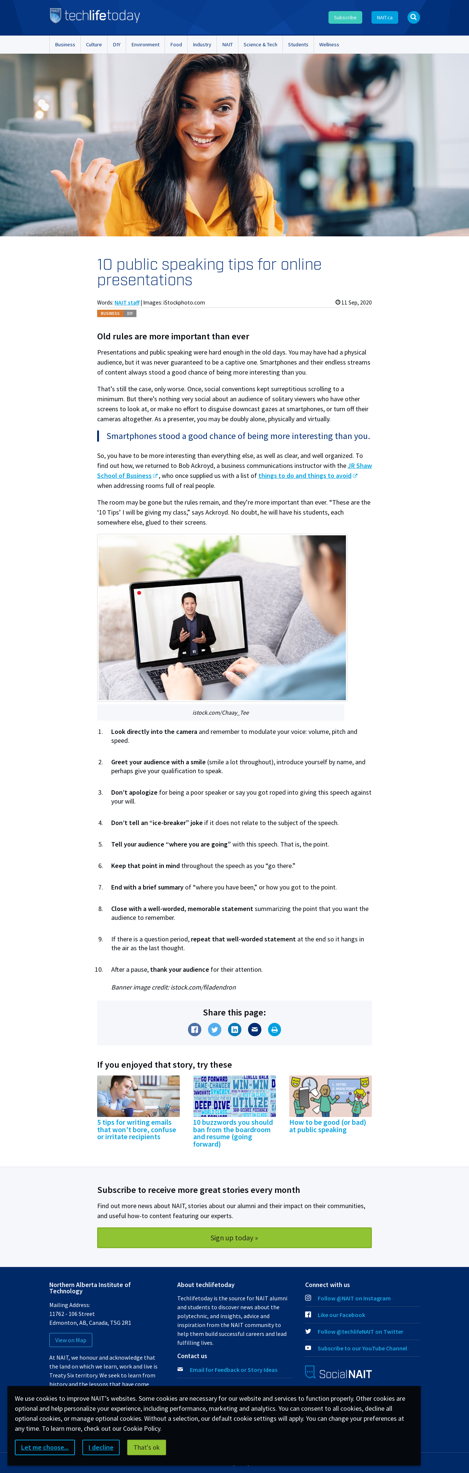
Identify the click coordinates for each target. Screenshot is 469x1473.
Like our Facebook (335, 1315)
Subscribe (345, 17)
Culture (94, 44)
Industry (202, 44)
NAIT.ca (385, 17)
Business (65, 44)
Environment (145, 44)
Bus (110, 313)
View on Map (70, 1340)
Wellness (329, 44)
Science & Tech (260, 44)
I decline (101, 1447)
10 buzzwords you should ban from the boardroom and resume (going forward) (233, 1133)
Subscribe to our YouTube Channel (356, 1348)
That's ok (146, 1447)
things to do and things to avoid (304, 475)
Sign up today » (234, 1237)
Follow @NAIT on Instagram (348, 1298)
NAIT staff (127, 302)
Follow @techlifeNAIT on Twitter (354, 1331)
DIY (116, 44)
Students (298, 44)
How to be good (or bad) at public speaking (327, 1126)
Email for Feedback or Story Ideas (233, 1369)
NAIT (227, 44)
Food (176, 44)
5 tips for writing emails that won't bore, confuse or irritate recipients (136, 1129)
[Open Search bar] (413, 17)
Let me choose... (45, 1447)
